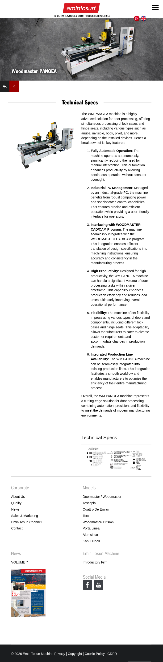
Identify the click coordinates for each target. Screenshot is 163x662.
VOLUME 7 (19, 562)
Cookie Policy (95, 654)
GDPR (112, 654)
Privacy (59, 654)
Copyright (75, 654)
